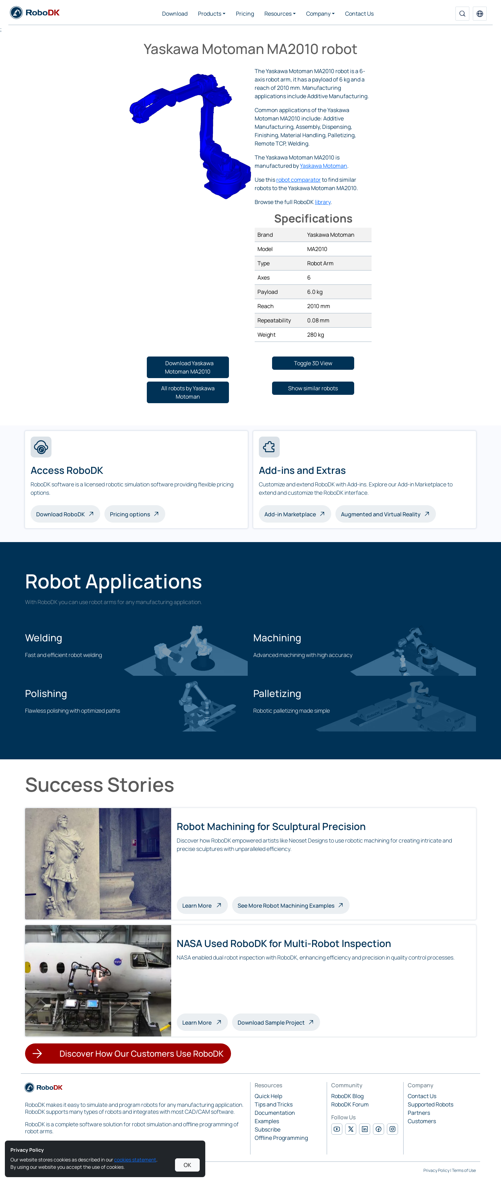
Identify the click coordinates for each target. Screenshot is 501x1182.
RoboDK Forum (350, 1104)
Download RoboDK (60, 514)
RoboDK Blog (347, 1096)
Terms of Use (464, 1170)
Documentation (275, 1113)
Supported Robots (430, 1104)
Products (209, 13)
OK (187, 1165)
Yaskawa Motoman (323, 166)
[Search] (462, 14)
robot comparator (298, 179)
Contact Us (359, 13)
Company (318, 13)
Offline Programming (281, 1138)
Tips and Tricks (274, 1104)
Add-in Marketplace (290, 514)
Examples (267, 1121)
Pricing (245, 13)
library (323, 202)
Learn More (205, 904)
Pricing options (130, 514)
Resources (278, 13)
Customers (422, 1121)
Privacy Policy (436, 1170)
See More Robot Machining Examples (286, 905)
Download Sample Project (271, 1022)
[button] (480, 14)
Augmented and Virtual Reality (381, 514)
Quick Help (268, 1096)
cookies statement (135, 1159)
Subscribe (267, 1129)
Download (175, 13)
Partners (419, 1113)
